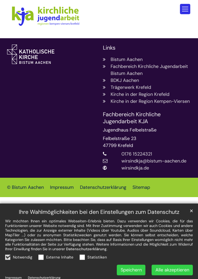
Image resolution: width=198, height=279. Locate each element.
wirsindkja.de (135, 168)
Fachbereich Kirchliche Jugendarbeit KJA (132, 118)
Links (109, 47)
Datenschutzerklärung (86, 262)
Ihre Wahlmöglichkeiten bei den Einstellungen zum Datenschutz (99, 225)
